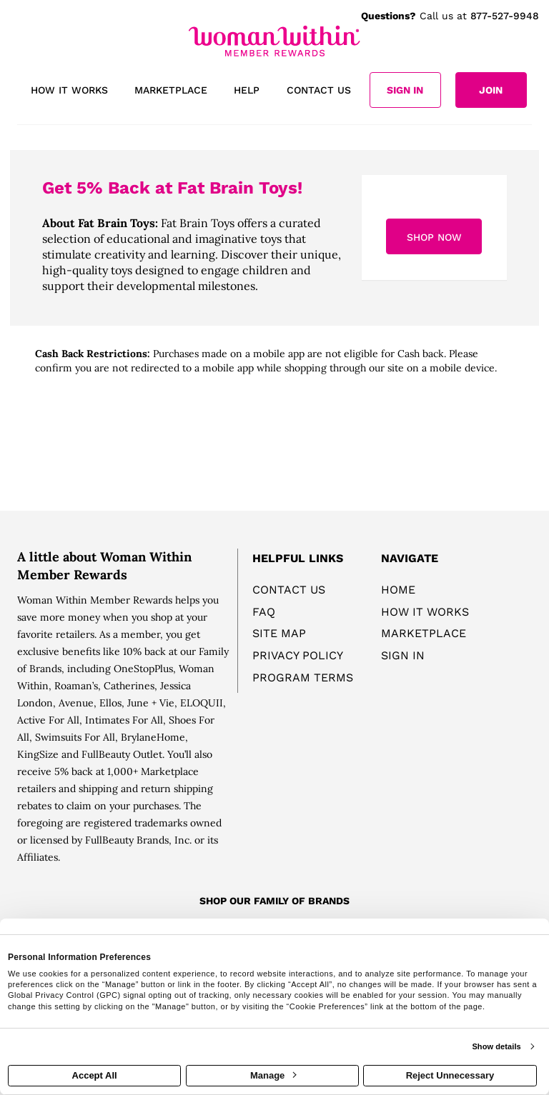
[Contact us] (318, 91)
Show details (496, 1046)
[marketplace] (170, 91)
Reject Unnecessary (450, 1075)
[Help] (247, 91)
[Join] (491, 90)
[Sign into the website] (405, 90)
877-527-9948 (504, 15)
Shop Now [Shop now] (434, 237)
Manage (273, 1075)
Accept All (94, 1075)
